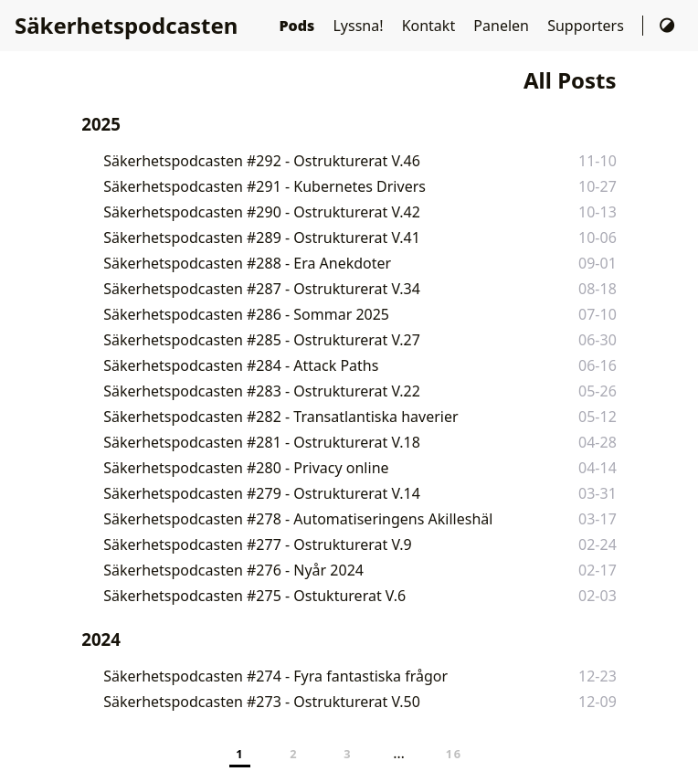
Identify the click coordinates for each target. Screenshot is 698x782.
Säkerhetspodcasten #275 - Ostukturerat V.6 (254, 596)
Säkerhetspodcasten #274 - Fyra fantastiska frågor (275, 676)
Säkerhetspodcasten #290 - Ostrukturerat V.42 (261, 212)
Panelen (503, 26)
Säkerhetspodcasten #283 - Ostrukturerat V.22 (261, 391)
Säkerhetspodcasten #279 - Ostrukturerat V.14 (261, 493)
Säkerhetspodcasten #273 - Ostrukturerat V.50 (261, 702)
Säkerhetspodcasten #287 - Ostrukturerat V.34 (261, 289)
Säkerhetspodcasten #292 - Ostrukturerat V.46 (261, 161)
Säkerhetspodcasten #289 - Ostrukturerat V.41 (261, 237)
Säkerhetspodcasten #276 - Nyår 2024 (233, 570)
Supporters (587, 26)
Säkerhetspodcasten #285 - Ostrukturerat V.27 (261, 340)
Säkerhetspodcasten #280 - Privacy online (245, 468)
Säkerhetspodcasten (126, 25)
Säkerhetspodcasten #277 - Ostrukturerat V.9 (257, 544)
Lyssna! (359, 26)
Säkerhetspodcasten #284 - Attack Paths (240, 365)
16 (454, 753)
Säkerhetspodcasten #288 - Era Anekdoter (247, 263)
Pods (298, 26)
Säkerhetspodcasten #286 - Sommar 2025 (246, 314)
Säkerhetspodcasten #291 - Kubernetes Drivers (264, 186)
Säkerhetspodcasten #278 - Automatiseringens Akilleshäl (297, 519)
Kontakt (431, 26)
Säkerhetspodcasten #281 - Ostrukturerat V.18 (261, 442)
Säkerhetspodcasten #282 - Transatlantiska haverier (280, 417)
